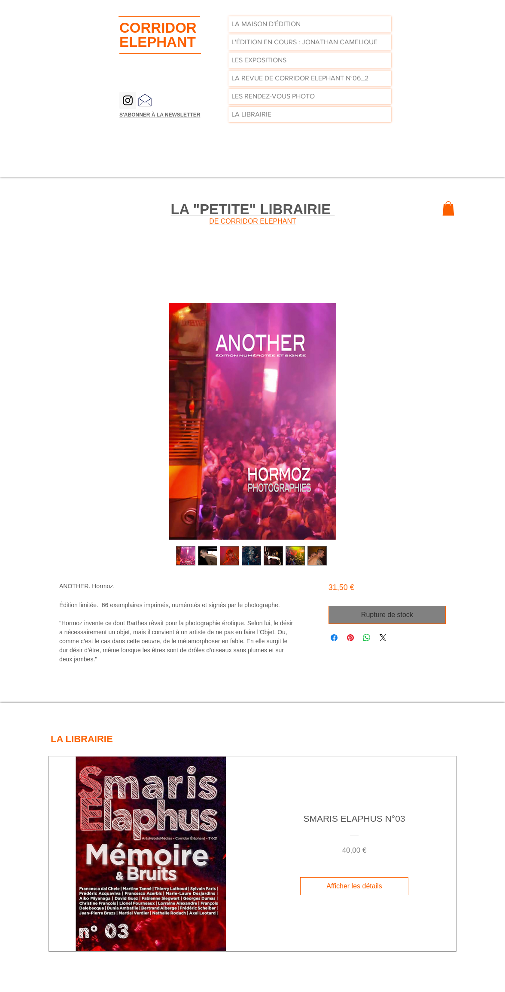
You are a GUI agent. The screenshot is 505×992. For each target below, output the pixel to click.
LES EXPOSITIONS (258, 60)
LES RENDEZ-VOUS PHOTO (273, 96)
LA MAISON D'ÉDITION (266, 24)
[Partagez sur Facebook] (334, 638)
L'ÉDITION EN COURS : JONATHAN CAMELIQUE (304, 42)
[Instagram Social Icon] (127, 100)
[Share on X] (383, 638)
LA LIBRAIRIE (251, 114)
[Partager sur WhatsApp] (367, 638)
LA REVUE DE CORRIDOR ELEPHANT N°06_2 (299, 78)
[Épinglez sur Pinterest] (350, 638)
